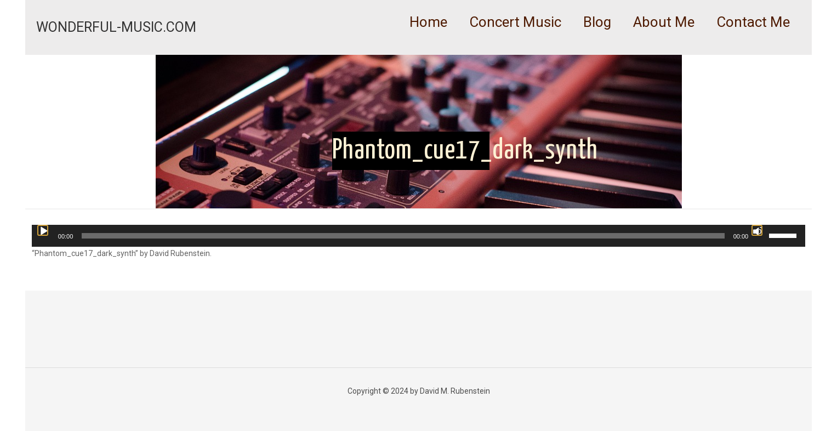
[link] (515, 49)
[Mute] (756, 230)
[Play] (42, 230)
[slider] (403, 236)
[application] (418, 236)
